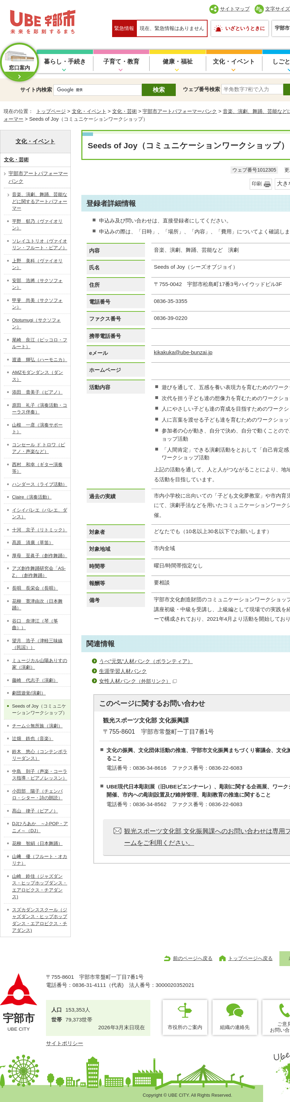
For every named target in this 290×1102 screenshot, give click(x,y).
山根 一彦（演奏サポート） (37, 428)
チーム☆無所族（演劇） (37, 725)
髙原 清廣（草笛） (32, 542)
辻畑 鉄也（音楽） (32, 738)
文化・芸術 (124, 111)
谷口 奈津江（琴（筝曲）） (35, 624)
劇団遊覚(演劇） (29, 693)
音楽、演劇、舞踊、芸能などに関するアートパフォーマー (39, 201)
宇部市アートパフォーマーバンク (180, 111)
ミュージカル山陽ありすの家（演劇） (39, 664)
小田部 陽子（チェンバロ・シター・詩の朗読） (37, 794)
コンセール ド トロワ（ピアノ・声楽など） (38, 448)
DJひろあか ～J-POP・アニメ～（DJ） (40, 827)
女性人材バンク (138, 681)
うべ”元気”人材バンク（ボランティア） (146, 661)
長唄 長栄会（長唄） (35, 588)
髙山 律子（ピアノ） (35, 811)
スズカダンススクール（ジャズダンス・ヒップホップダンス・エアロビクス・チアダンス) (39, 920)
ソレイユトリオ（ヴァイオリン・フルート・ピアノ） (39, 244)
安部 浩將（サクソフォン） (37, 284)
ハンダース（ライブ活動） (39, 484)
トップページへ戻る (250, 958)
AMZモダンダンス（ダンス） (37, 376)
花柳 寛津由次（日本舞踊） (37, 604)
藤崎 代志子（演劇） (35, 680)
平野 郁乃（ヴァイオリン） (37, 225)
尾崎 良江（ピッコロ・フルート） (39, 343)
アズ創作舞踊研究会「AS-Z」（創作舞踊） (39, 572)
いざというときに (245, 28)
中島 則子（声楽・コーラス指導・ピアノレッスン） (39, 775)
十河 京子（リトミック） (39, 529)
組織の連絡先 (235, 1027)
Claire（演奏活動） (32, 497)
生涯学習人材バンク (123, 671)
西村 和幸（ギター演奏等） (37, 468)
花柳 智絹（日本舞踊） (37, 843)
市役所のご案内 (185, 1027)
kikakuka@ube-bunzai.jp (183, 352)
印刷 (257, 183)
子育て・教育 (121, 61)
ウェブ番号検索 (201, 89)
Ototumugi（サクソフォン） (36, 323)
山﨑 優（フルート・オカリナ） (39, 860)
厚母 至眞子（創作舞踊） (39, 555)
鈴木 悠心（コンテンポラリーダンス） (39, 755)
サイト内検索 (36, 90)
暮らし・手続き (65, 61)
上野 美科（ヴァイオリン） (37, 264)
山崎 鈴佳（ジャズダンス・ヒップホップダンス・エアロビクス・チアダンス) (39, 887)
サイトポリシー (64, 1043)
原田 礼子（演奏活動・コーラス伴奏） (39, 409)
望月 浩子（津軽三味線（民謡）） (37, 644)
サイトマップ (235, 9)
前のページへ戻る (193, 958)
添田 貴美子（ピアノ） (37, 392)
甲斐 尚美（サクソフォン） (37, 304)
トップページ (51, 111)
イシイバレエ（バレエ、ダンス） (39, 513)
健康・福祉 (178, 61)
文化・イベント (234, 61)
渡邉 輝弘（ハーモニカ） (39, 359)
